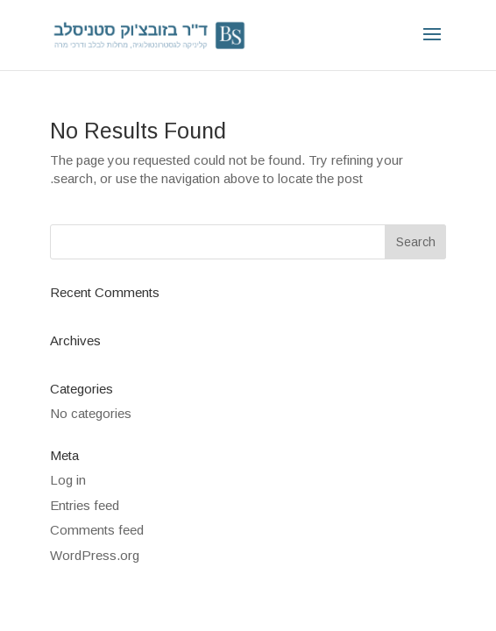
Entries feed (84, 505)
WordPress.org (94, 555)
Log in (68, 479)
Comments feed (97, 529)
